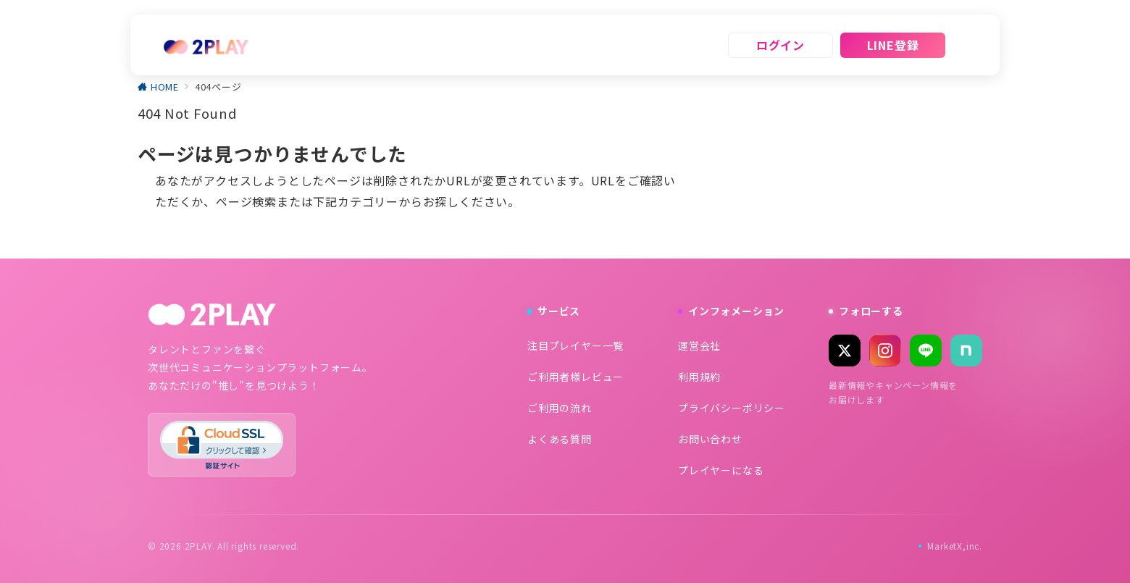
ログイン (780, 45)
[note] (966, 350)
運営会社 (699, 345)
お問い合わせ (710, 439)
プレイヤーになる (720, 470)
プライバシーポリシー (731, 407)
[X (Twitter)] (845, 350)
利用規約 (699, 376)
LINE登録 (893, 45)
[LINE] (926, 350)
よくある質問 (559, 439)
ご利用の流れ (559, 407)
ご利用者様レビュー (575, 376)
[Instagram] (885, 350)
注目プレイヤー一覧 (575, 345)
